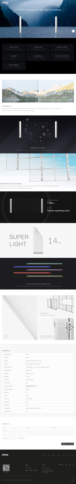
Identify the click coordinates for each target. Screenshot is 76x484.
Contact (46, 2)
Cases (28, 2)
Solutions (33, 2)
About (42, 2)
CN (73, 2)
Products (38, 2)
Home (25, 2)
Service (51, 2)
